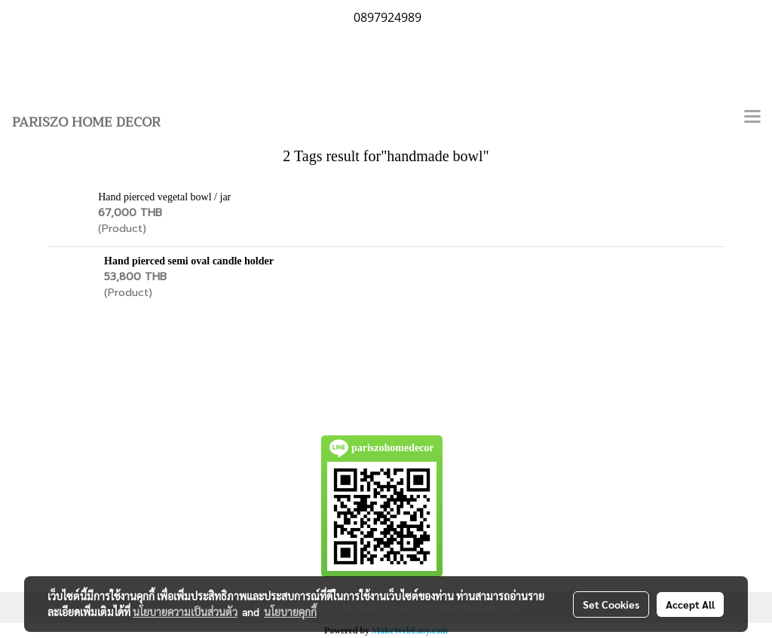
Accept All (690, 604)
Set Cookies (611, 604)
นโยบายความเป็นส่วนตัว (185, 611)
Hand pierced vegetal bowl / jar (164, 197)
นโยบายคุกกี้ (290, 611)
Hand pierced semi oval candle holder (189, 261)
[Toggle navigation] (752, 117)
